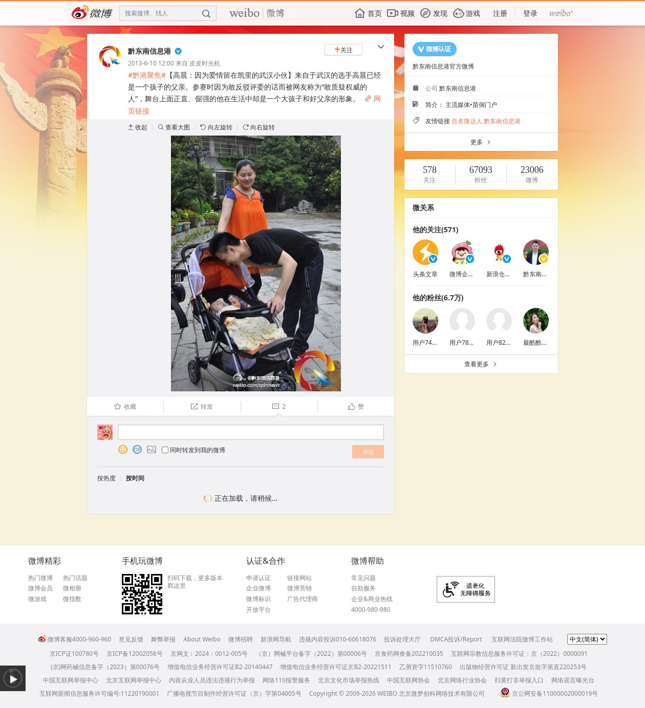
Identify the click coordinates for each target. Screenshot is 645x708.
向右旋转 (259, 127)
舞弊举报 (163, 639)
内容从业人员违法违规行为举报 (212, 680)
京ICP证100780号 (74, 653)
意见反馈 (131, 639)
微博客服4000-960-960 (74, 639)
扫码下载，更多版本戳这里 (195, 582)
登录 (530, 13)
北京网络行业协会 (462, 680)
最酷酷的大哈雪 (544, 342)
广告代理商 (302, 599)
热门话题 (75, 578)
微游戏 (37, 599)
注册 (500, 13)
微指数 (72, 599)
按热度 (106, 478)
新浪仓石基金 (504, 274)
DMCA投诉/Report (456, 639)
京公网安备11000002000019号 (549, 693)
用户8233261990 (510, 342)
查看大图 (174, 127)
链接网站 (299, 578)
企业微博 (258, 588)
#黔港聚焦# (147, 75)
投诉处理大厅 (402, 639)
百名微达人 (466, 121)
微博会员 (40, 588)
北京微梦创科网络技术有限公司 (442, 693)
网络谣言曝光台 (572, 680)
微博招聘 (240, 639)
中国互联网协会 (408, 680)
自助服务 (363, 588)
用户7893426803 (473, 342)
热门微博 (40, 578)
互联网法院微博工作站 (522, 639)
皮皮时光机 (204, 63)
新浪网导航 (276, 639)
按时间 (135, 478)
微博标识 (258, 599)
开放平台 (258, 610)
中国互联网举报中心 (70, 680)
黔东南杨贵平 (541, 274)
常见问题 (363, 578)
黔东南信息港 (149, 51)
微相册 (72, 588)
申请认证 (258, 578)
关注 (343, 50)
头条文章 (425, 274)
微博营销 (299, 588)
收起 (137, 127)
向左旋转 (216, 127)
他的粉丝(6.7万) (438, 297)
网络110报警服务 (286, 680)
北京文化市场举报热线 (348, 680)
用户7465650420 (436, 342)
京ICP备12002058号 (134, 653)
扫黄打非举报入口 (519, 680)
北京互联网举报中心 (133, 680)
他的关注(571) (436, 229)
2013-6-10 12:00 (151, 63)
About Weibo (202, 639)
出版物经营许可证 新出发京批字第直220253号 (523, 666)
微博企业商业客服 (474, 274)
